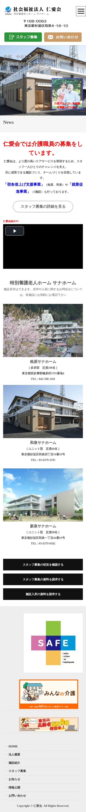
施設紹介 (12, 762)
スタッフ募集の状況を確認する (43, 564)
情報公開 (12, 787)
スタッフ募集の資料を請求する (43, 579)
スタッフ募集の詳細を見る (43, 206)
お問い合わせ (15, 795)
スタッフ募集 (15, 771)
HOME (11, 746)
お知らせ (12, 779)
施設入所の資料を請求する (43, 594)
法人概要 (12, 754)
